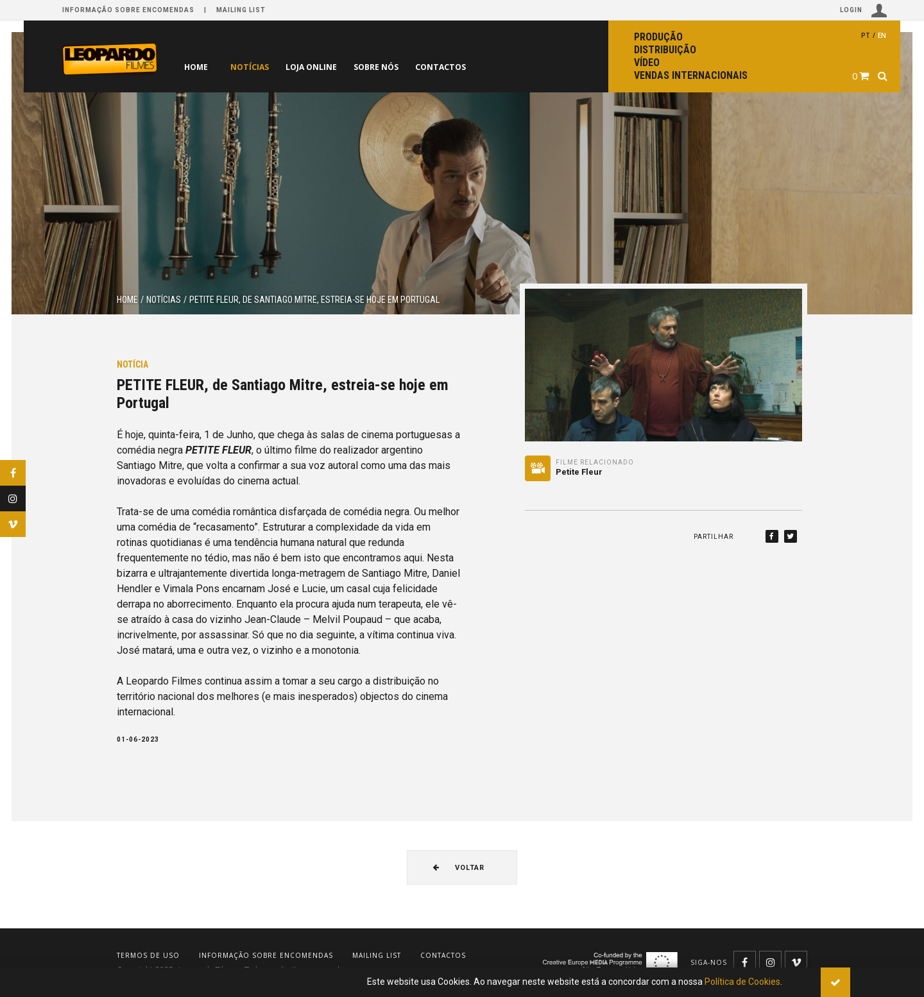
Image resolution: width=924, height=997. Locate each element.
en (882, 35)
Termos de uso (148, 955)
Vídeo (647, 62)
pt (865, 35)
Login (863, 10)
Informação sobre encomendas (128, 9)
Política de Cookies (742, 981)
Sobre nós (402, 67)
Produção (658, 37)
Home (196, 67)
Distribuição (665, 50)
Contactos (477, 67)
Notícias (254, 67)
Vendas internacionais (691, 75)
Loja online (326, 67)
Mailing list (241, 9)
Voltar (458, 868)
